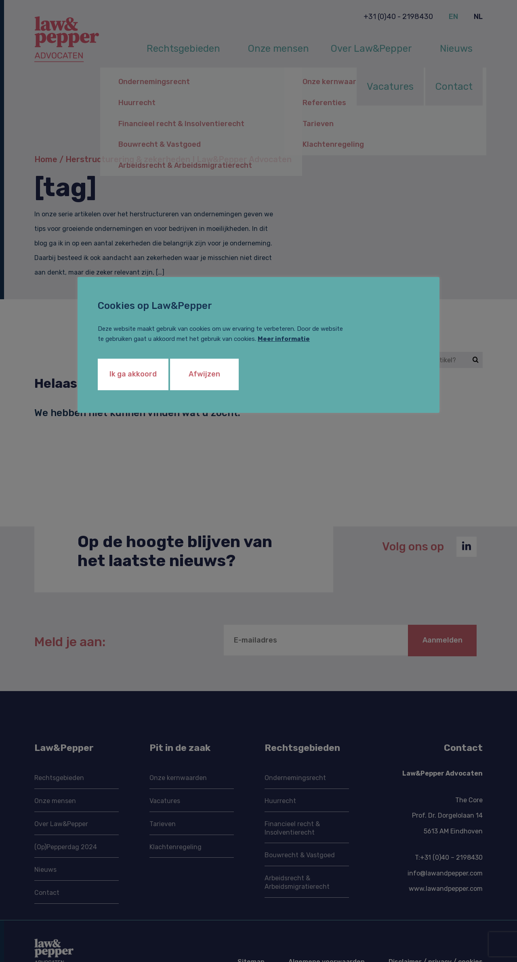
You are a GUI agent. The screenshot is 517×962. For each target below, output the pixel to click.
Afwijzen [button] (204, 374)
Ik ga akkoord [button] (133, 374)
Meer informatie (284, 339)
